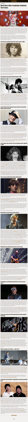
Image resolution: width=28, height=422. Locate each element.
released (2, 400)
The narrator (5, 97)
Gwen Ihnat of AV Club (21, 308)
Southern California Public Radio (5, 199)
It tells (14, 400)
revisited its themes (20, 278)
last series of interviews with (15, 59)
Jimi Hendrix (2, 94)
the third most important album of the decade (10, 377)
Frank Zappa (6, 164)
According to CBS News (21, 410)
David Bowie (15, 231)
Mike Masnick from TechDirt (6, 172)
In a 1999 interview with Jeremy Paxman (17, 240)
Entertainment (3, 3)
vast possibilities (18, 241)
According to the (19, 134)
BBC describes (4, 337)
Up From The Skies (18, 95)
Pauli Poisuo (2, 9)
